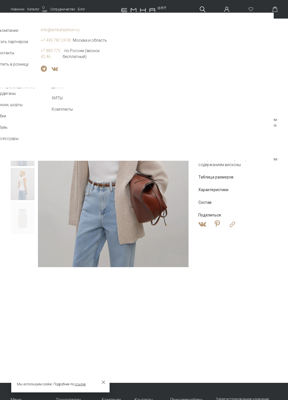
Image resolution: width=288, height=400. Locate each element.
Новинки (17, 9)
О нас (44, 9)
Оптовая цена (214, 99)
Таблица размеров (215, 177)
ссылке (80, 384)
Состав (205, 202)
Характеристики (213, 189)
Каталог (33, 9)
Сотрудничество (62, 9)
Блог (81, 9)
